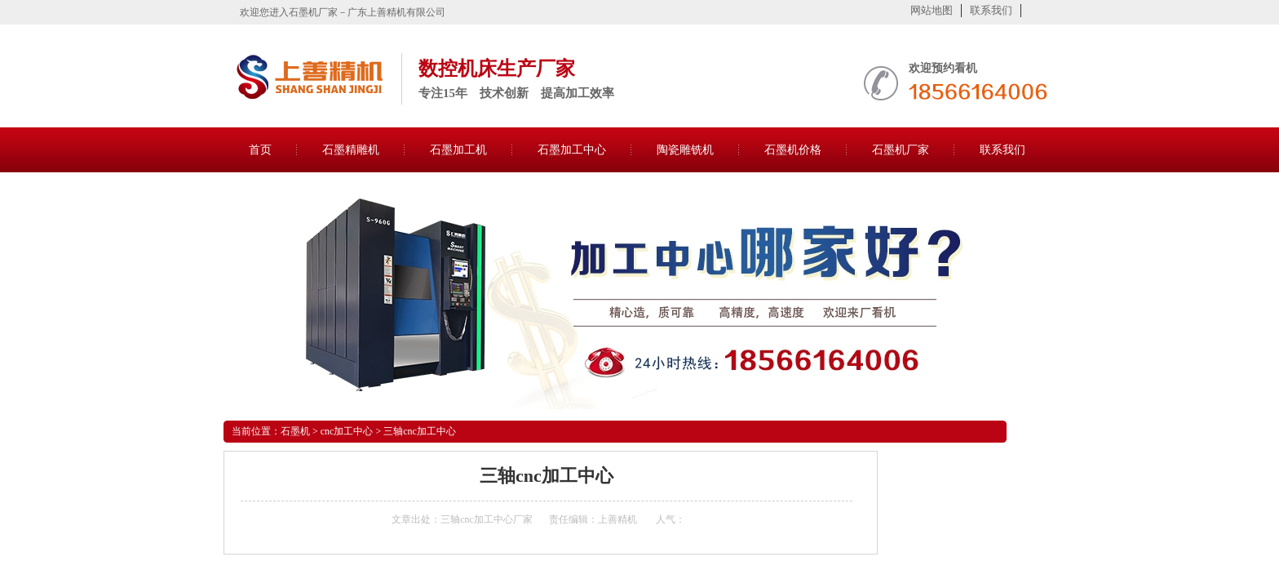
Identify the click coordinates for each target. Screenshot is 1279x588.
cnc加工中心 (347, 431)
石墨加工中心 (572, 150)
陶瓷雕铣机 (685, 150)
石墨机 (295, 431)
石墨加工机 (458, 150)
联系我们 (991, 10)
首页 (260, 150)
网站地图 (931, 10)
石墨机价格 (792, 150)
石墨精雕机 (350, 150)
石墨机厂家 (900, 150)
